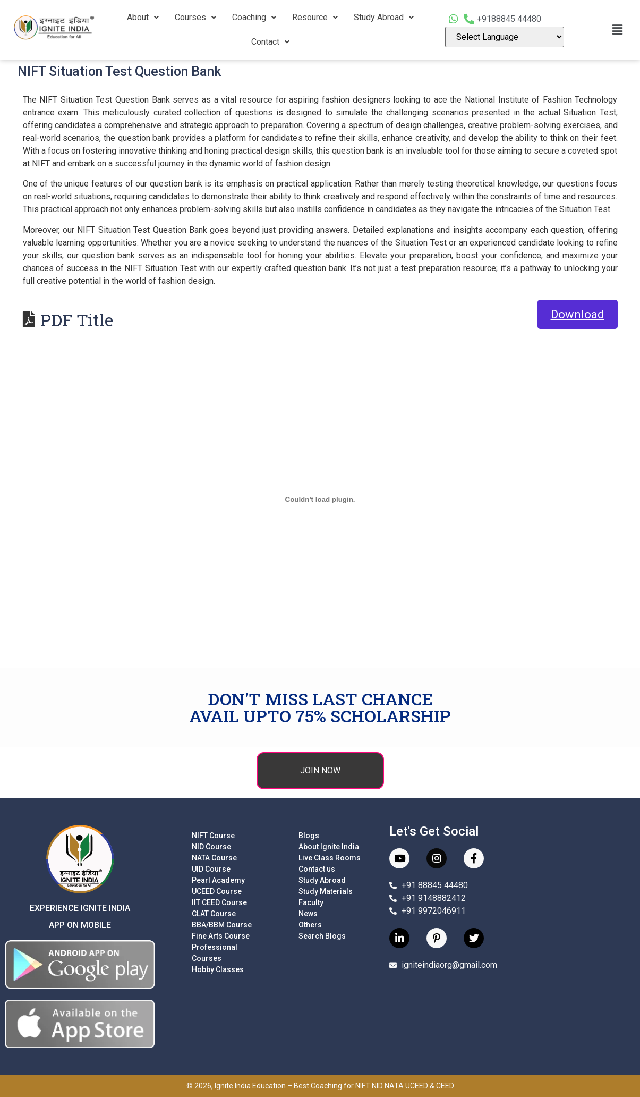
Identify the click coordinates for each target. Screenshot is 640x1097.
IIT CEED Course (219, 902)
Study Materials (325, 891)
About (143, 17)
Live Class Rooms (329, 858)
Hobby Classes (218, 969)
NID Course (211, 846)
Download (577, 314)
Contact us (316, 869)
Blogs (308, 835)
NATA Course (214, 858)
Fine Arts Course (221, 936)
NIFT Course (213, 835)
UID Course (211, 869)
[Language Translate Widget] (505, 37)
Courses (195, 17)
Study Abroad (384, 17)
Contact (270, 42)
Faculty (310, 902)
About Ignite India (328, 846)
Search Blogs (322, 936)
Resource (315, 17)
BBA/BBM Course (222, 925)
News (308, 913)
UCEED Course (217, 891)
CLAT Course (214, 913)
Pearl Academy (218, 880)
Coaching (254, 17)
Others (310, 925)
